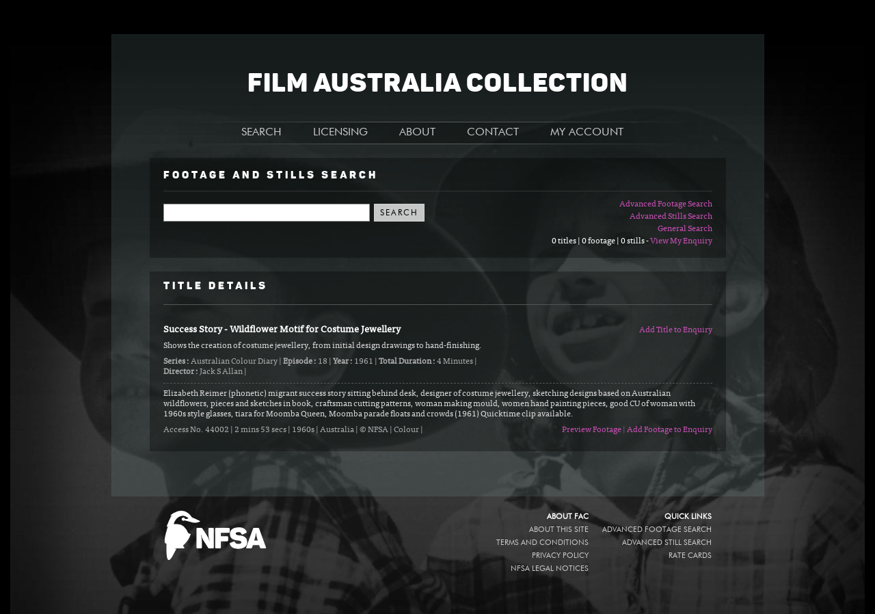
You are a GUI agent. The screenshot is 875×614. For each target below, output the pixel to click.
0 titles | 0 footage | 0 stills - (601, 241)
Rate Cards (690, 555)
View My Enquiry (681, 241)
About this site (559, 529)
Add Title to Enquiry (675, 330)
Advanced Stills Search (671, 217)
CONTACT (493, 132)
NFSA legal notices (550, 568)
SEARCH (261, 132)
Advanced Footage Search (665, 204)
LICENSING (340, 132)
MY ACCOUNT (586, 132)
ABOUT (417, 132)
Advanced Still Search (667, 542)
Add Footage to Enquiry (669, 430)
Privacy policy (560, 555)
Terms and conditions (542, 542)
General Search (685, 229)
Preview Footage (591, 430)
